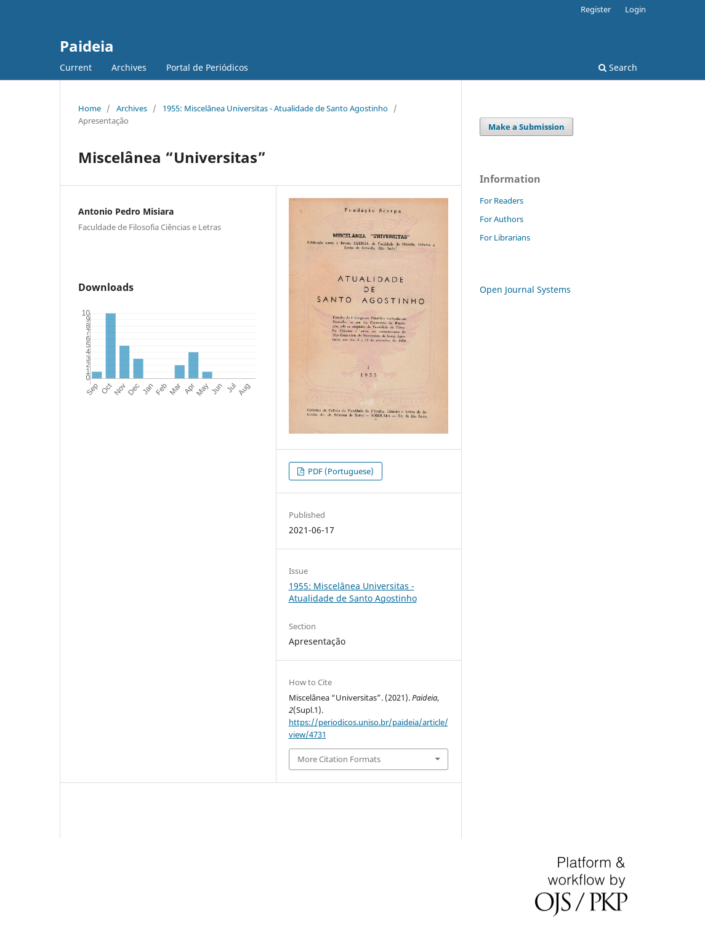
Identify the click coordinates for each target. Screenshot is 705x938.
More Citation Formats (339, 759)
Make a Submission (526, 126)
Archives (129, 67)
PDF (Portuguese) (340, 471)
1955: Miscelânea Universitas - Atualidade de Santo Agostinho (275, 108)
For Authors (501, 219)
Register (596, 9)
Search (617, 67)
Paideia (87, 46)
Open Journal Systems (525, 289)
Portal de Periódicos (207, 67)
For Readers (501, 200)
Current (76, 67)
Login (635, 9)
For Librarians (505, 237)
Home (89, 108)
